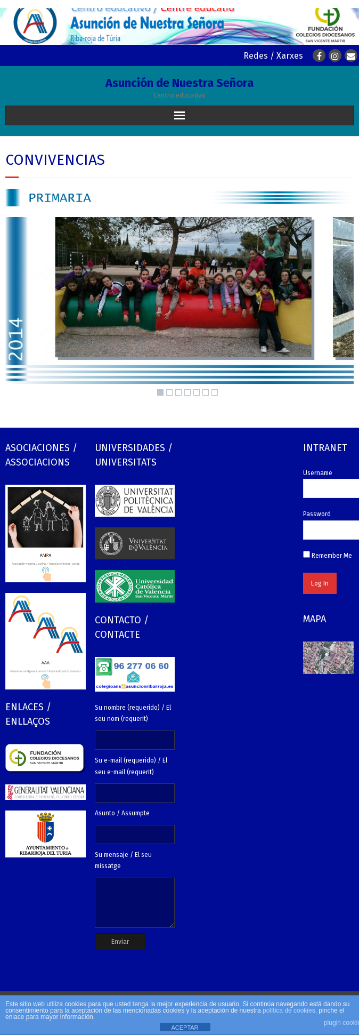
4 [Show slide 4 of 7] (187, 392)
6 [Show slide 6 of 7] (205, 392)
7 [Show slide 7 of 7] (214, 392)
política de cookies (289, 1010)
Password (317, 514)
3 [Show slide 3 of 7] (178, 392)
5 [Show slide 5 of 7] (196, 392)
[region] (179, 309)
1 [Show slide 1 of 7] (160, 392)
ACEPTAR (184, 1027)
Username (317, 473)
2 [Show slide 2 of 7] (169, 392)
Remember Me (327, 555)
